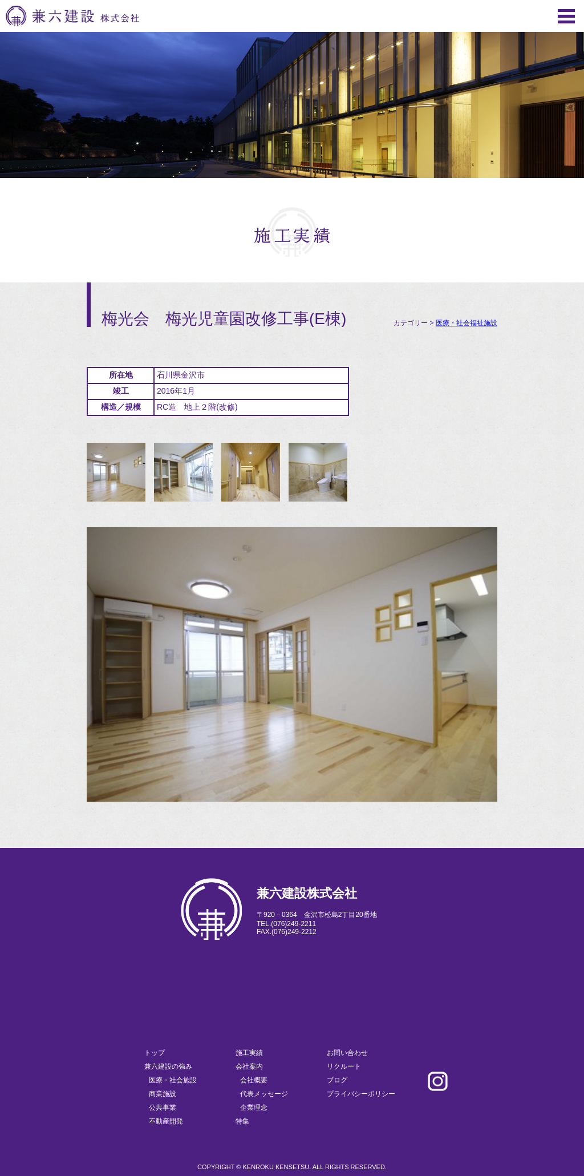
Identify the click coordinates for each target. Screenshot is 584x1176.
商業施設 (162, 1094)
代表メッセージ (264, 1094)
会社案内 (249, 1066)
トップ (154, 1053)
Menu (566, 16)
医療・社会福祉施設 (466, 323)
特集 (242, 1121)
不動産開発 (166, 1121)
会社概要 (253, 1080)
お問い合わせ (347, 1053)
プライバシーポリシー (361, 1094)
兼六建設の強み (168, 1066)
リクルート (344, 1066)
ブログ (337, 1080)
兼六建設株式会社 (72, 16)
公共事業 (162, 1108)
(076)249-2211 (293, 924)
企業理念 (253, 1108)
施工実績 (249, 1053)
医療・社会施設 (173, 1080)
